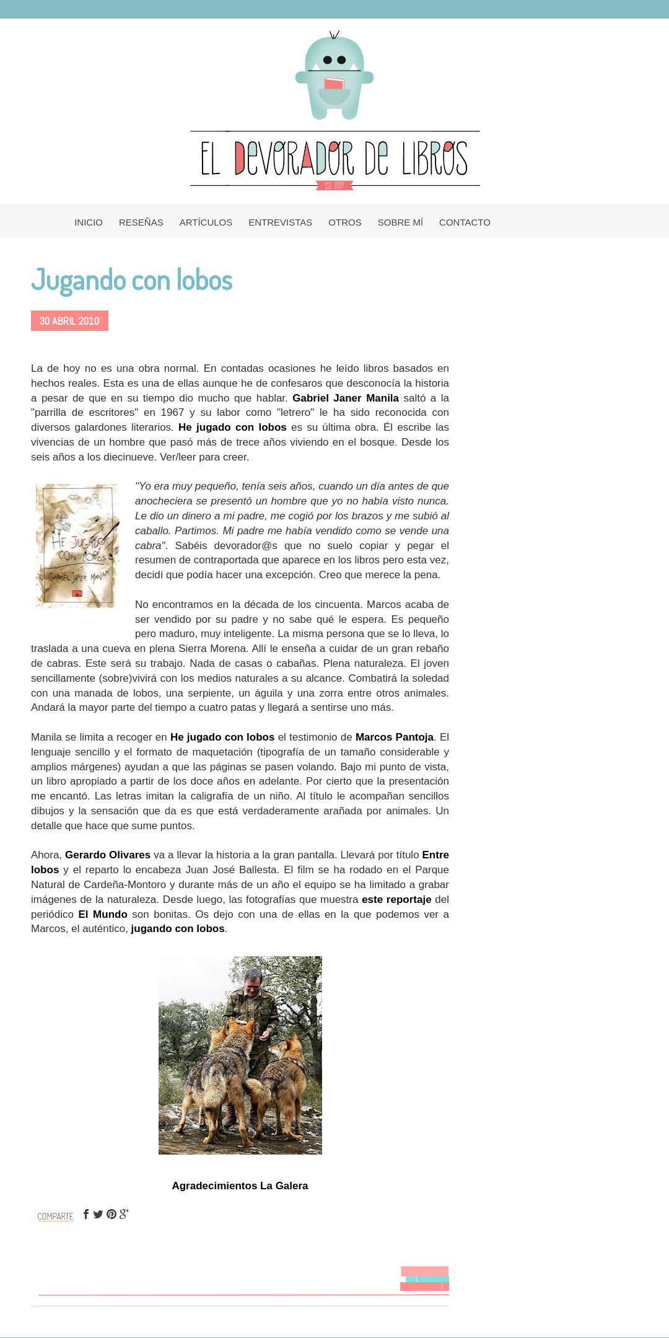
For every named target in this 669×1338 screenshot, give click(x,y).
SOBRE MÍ (400, 222)
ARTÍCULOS (206, 222)
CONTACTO (465, 222)
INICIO (88, 222)
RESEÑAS (141, 222)
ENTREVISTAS (280, 222)
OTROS (344, 222)
